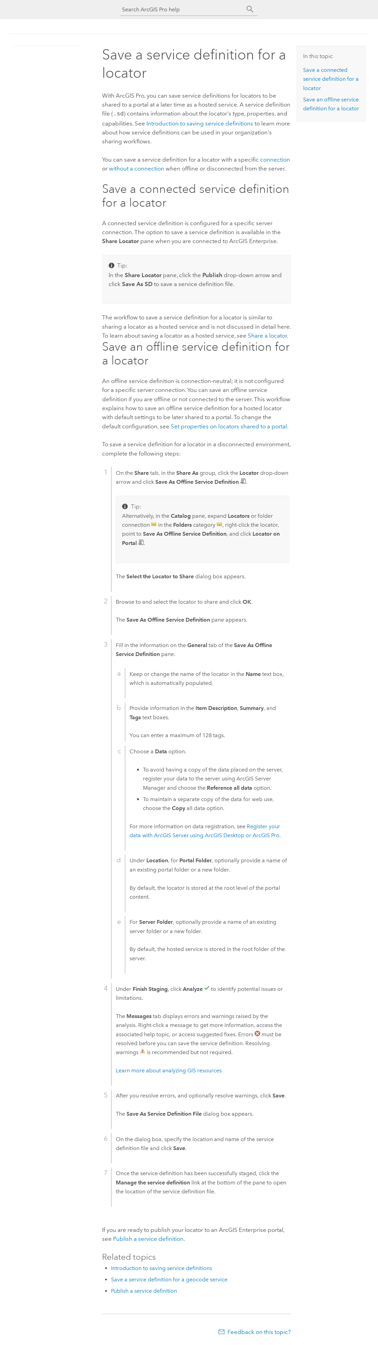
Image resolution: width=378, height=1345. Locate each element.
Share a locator (267, 334)
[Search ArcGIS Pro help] (182, 9)
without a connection (136, 167)
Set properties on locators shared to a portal (229, 425)
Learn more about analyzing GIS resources (169, 1070)
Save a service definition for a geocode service (169, 1279)
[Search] (250, 9)
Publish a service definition (148, 1238)
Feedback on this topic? (259, 1331)
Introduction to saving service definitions (199, 122)
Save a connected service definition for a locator (331, 79)
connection (275, 158)
